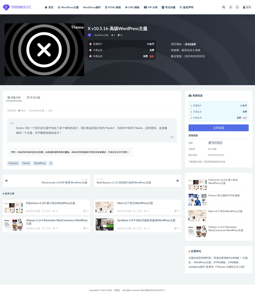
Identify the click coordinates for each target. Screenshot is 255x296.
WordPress (39, 163)
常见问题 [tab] (33, 97)
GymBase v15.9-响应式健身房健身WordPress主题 (146, 220)
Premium (13, 163)
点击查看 (190, 44)
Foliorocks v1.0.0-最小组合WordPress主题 (50, 203)
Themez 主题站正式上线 (230, 266)
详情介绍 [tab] (14, 97)
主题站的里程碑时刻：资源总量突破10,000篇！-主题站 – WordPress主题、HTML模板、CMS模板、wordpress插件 (218, 262)
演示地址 (215, 142)
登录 (247, 7)
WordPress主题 (101, 35)
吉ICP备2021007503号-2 (153, 290)
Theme (26, 163)
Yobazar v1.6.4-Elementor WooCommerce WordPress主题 (225, 228)
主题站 (117, 290)
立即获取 (218, 127)
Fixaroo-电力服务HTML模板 (224, 195)
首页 (23, 110)
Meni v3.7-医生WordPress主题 (135, 203)
